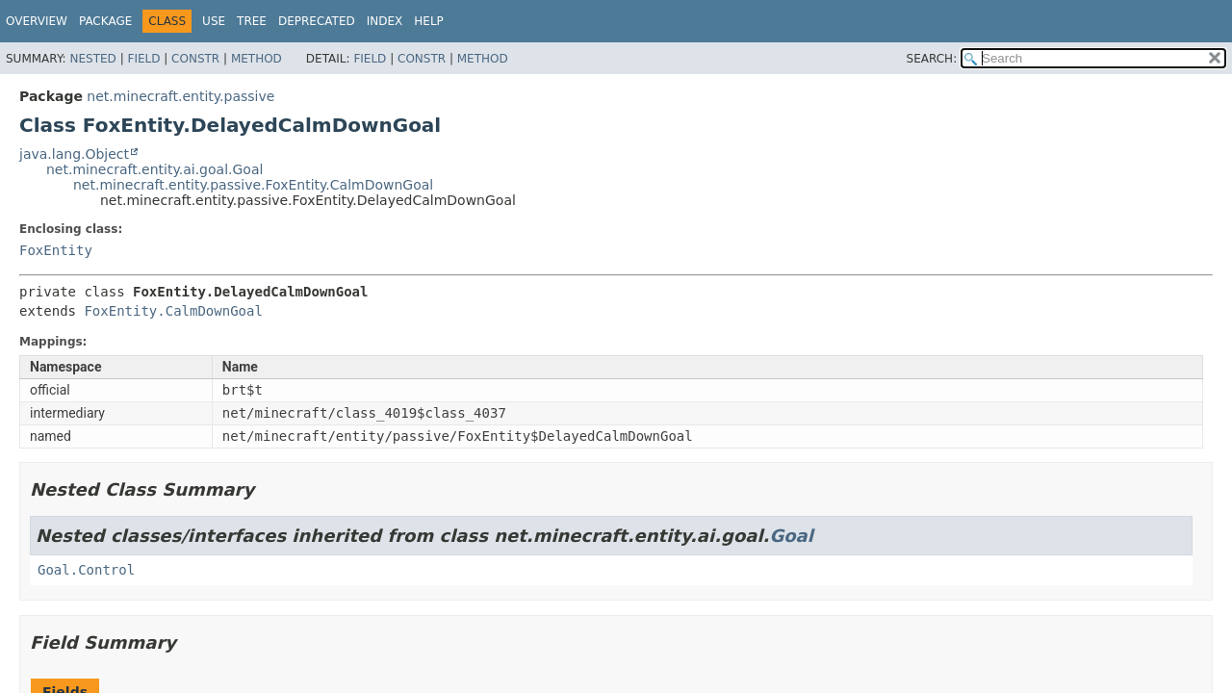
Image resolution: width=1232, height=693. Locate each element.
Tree (252, 21)
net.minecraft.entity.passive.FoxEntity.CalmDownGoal (253, 184)
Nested (92, 58)
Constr (195, 58)
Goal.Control (86, 570)
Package (105, 21)
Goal (790, 536)
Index (385, 21)
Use (213, 21)
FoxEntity (55, 250)
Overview (36, 21)
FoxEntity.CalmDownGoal (173, 311)
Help (429, 21)
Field (143, 58)
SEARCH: (932, 58)
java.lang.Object (74, 154)
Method (256, 58)
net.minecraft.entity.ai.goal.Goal (154, 169)
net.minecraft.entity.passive (180, 96)
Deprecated (316, 21)
